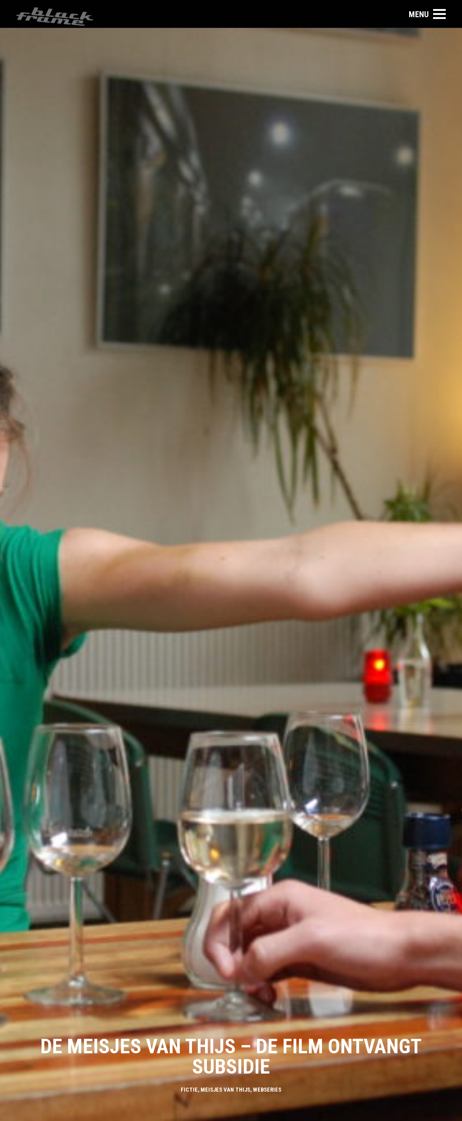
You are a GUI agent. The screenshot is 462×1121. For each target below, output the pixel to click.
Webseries (267, 1089)
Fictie (189, 1089)
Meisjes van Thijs (225, 1089)
